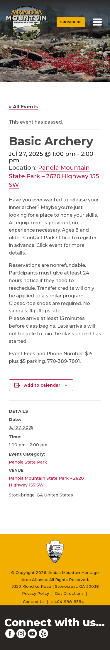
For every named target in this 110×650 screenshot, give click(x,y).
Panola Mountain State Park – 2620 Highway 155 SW (54, 176)
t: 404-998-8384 (67, 601)
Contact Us (34, 601)
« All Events (23, 107)
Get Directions (69, 593)
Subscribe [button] (71, 22)
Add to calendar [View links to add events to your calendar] (42, 385)
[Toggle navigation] (97, 22)
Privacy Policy (35, 593)
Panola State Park (28, 462)
